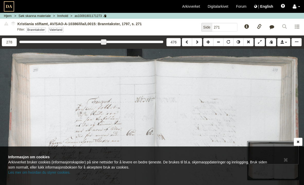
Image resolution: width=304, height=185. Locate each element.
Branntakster (36, 30)
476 (173, 42)
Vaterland (55, 30)
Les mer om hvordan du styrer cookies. (39, 172)
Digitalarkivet (218, 6)
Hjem (8, 16)
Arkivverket (191, 6)
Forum (241, 6)
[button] (296, 6)
